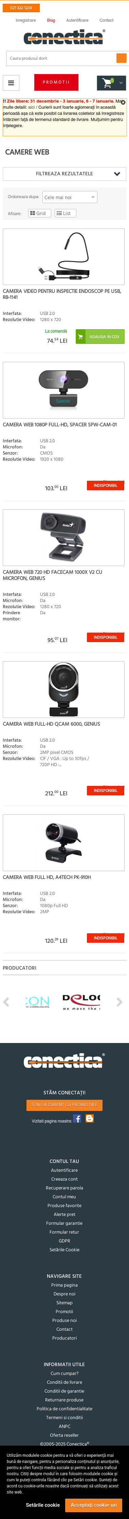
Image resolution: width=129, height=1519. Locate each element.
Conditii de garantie (64, 1391)
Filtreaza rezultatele (64, 174)
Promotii (56, 82)
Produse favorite (64, 1206)
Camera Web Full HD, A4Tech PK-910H (47, 877)
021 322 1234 (21, 8)
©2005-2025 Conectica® (64, 1444)
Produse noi (64, 1321)
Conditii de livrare (64, 1382)
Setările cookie (43, 1505)
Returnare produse (64, 1400)
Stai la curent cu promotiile (64, 1105)
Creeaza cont (64, 1179)
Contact (64, 1329)
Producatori (64, 1338)
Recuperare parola (64, 1188)
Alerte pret (64, 1215)
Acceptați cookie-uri (94, 1505)
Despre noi (64, 1294)
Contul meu (64, 1197)
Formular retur (64, 1232)
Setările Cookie (64, 1250)
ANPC (64, 1427)
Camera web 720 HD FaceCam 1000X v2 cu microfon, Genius (52, 575)
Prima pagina (64, 1285)
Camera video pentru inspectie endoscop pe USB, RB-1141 (62, 294)
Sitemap (64, 1303)
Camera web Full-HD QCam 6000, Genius (51, 724)
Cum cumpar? (64, 1374)
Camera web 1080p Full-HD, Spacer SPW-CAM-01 (60, 425)
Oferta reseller (64, 1435)
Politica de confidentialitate (64, 1409)
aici (31, 107)
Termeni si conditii (64, 1418)
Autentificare (64, 1170)
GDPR (64, 1241)
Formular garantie (64, 1223)
